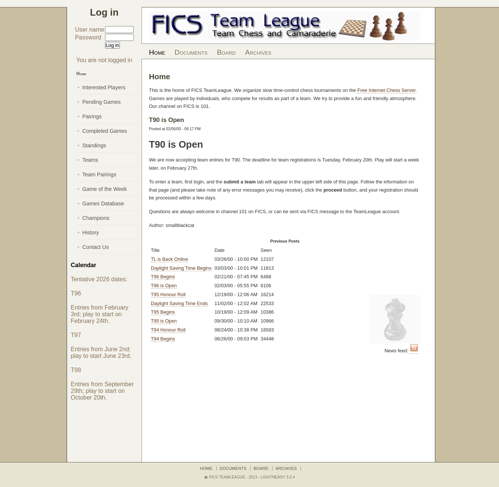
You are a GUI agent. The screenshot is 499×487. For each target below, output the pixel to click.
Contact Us (95, 247)
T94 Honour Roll (168, 330)
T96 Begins (163, 276)
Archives (258, 52)
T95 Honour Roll (168, 294)
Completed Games (104, 131)
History (90, 233)
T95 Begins (163, 312)
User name (89, 29)
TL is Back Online (169, 259)
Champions (95, 218)
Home (157, 52)
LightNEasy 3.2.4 (278, 477)
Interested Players (103, 87)
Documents (191, 52)
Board (226, 52)
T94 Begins (163, 339)
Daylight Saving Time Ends (179, 303)
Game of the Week (104, 189)
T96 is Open (164, 285)
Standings (94, 145)
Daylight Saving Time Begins (181, 268)
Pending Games (101, 102)
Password (88, 37)
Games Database (103, 203)
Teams (90, 160)
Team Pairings (99, 174)
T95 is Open (164, 321)
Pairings (92, 116)
